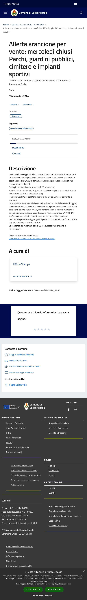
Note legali (11, 561)
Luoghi (52, 488)
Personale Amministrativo (18, 447)
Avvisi (51, 475)
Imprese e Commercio (58, 428)
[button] (43, 595)
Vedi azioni (29, 104)
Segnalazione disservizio (60, 511)
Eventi (52, 492)
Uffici (8, 432)
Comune (40, 24)
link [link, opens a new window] (69, 584)
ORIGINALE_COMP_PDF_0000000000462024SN (32, 238)
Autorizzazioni (17, 484)
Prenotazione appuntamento (62, 506)
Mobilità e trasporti (57, 432)
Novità (15, 24)
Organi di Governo (14, 423)
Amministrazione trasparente (19, 546)
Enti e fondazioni (13, 437)
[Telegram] (75, 410)
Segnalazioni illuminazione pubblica (65, 516)
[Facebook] (68, 410)
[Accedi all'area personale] (75, 4)
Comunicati (27, 24)
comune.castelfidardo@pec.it (20, 530)
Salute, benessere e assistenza (25, 480)
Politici (9, 442)
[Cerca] (81, 12)
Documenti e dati (14, 452)
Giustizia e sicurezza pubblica (24, 470)
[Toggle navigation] (5, 12)
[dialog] (43, 584)
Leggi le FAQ (54, 520)
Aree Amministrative (15, 428)
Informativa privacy (15, 556)
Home (6, 24)
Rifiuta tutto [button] (54, 589)
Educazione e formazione (22, 465)
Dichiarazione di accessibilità (19, 565)
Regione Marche (11, 3)
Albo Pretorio (12, 551)
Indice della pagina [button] (21, 138)
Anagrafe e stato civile (59, 423)
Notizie (52, 465)
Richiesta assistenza (58, 525)
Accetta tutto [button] (33, 589)
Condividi (15, 104)
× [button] (84, 571)
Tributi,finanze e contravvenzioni (26, 475)
